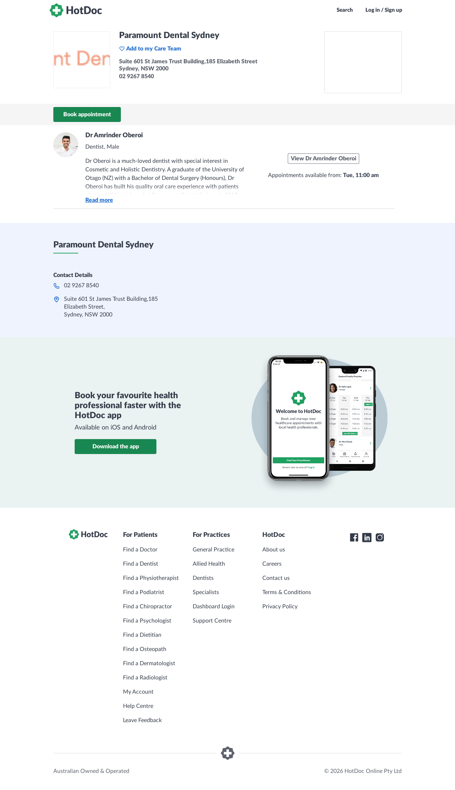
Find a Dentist (140, 564)
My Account (138, 692)
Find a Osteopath (144, 649)
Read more (99, 200)
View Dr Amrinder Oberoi (323, 158)
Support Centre (212, 621)
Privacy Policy (280, 606)
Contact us (276, 578)
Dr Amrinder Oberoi (114, 135)
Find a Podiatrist (143, 592)
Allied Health (209, 564)
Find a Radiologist (145, 677)
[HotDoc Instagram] (379, 537)
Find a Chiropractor (147, 606)
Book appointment (87, 114)
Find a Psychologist (147, 621)
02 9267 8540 (81, 285)
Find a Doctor (140, 550)
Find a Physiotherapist (151, 578)
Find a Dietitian (142, 635)
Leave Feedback (142, 720)
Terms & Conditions (286, 592)
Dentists (203, 578)
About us (273, 550)
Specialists (206, 592)
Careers (272, 564)
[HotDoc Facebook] (354, 537)
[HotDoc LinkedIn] (366, 537)
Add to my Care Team (150, 49)
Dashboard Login (214, 606)
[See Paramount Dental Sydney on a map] (363, 62)
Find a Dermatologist (149, 663)
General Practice (213, 550)
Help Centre (138, 706)
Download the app (115, 446)
